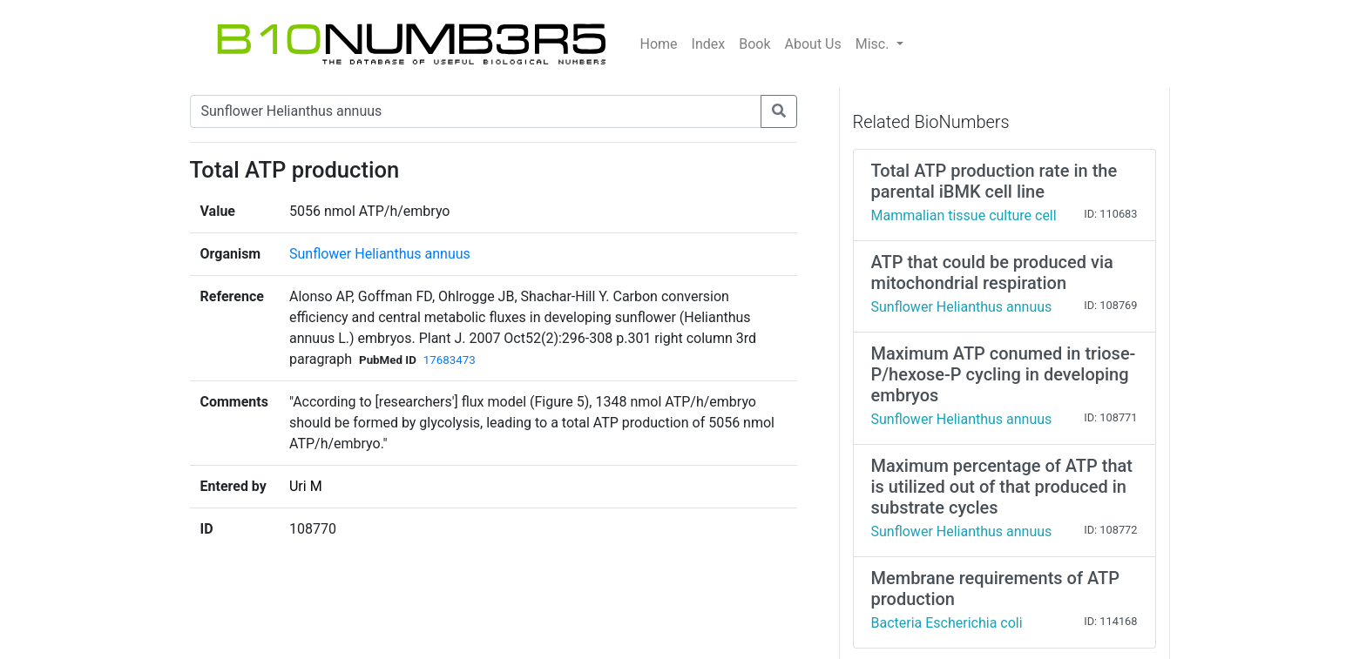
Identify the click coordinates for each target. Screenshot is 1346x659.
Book (754, 44)
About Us (813, 44)
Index (709, 44)
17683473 (449, 359)
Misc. (874, 44)
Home (659, 44)
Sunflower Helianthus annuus (379, 253)
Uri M (305, 486)
